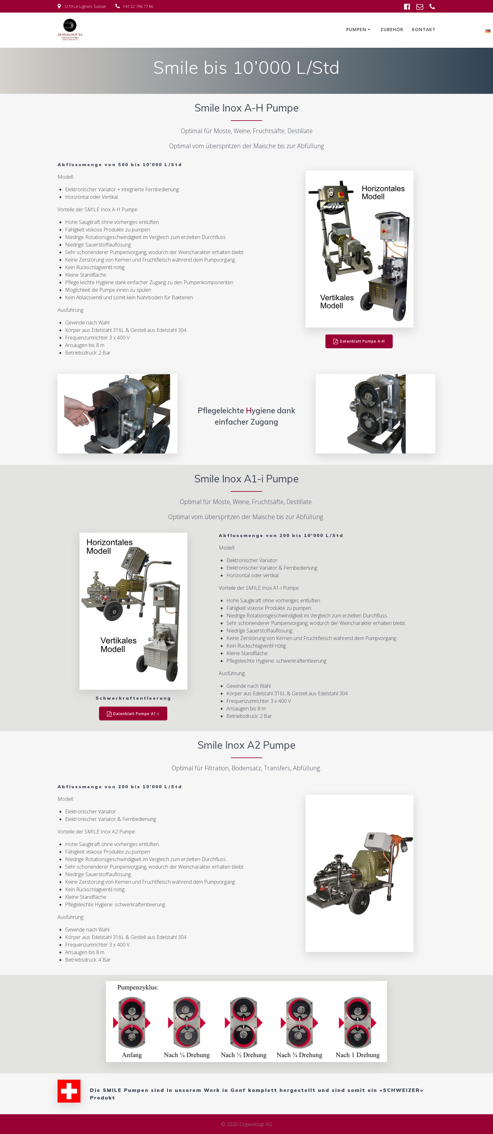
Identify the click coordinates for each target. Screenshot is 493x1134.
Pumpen (356, 29)
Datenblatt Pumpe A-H (359, 342)
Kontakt (424, 29)
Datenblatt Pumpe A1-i (133, 714)
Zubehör (391, 29)
